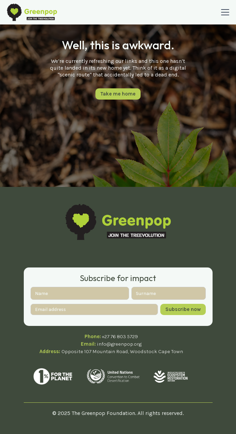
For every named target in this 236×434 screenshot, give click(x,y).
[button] (224, 12)
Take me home (118, 94)
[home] (31, 12)
